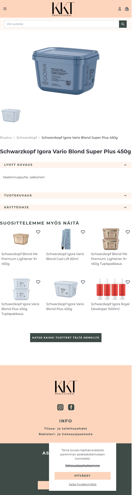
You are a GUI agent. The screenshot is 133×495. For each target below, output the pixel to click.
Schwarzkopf (26, 138)
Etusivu (6, 138)
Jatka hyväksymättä (82, 484)
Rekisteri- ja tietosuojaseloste (66, 434)
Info (65, 420)
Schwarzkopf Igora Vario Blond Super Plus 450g (80, 138)
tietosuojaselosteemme (82, 465)
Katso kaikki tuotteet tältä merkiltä (65, 337)
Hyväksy (82, 475)
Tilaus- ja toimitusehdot (66, 428)
